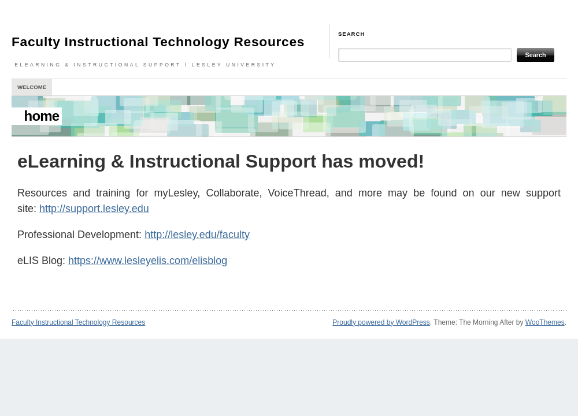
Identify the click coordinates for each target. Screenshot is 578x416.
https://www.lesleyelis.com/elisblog (147, 260)
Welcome (31, 87)
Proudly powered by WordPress (381, 322)
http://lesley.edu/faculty (197, 234)
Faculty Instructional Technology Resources (158, 41)
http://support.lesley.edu (94, 208)
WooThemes (545, 322)
